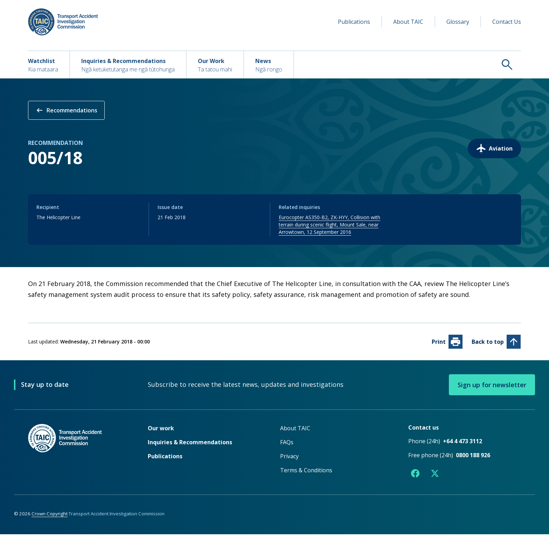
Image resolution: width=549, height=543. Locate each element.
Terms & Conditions (306, 479)
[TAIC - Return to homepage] (77, 461)
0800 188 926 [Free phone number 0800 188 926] (473, 464)
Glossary (457, 22)
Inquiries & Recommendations (190, 451)
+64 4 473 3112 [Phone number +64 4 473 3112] (462, 450)
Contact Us (506, 22)
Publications (354, 22)
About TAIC (408, 22)
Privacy (289, 465)
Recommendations (66, 110)
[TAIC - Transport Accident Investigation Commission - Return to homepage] (63, 21)
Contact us (423, 436)
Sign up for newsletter (492, 393)
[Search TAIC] (407, 64)
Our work (161, 437)
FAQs (286, 451)
